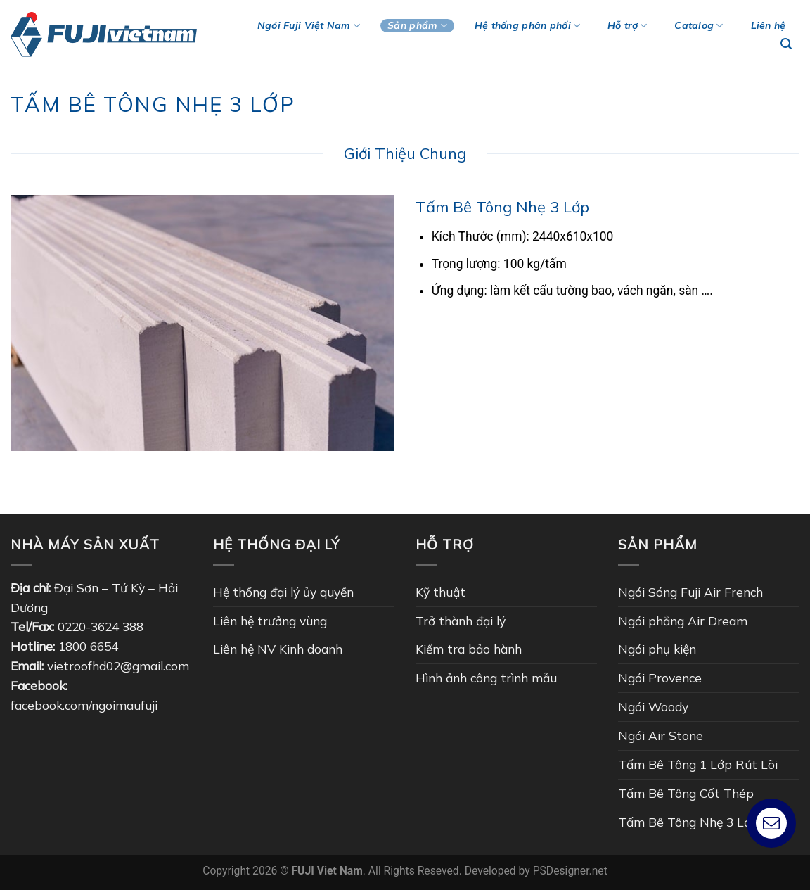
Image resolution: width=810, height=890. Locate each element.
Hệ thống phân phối (528, 25)
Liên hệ (768, 25)
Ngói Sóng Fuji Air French (690, 591)
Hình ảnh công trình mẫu (486, 677)
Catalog (698, 25)
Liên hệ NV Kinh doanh (277, 648)
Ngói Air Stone (660, 735)
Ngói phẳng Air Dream (682, 620)
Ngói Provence (660, 677)
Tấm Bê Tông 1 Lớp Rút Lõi (698, 764)
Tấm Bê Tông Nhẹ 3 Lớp (688, 821)
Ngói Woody (653, 706)
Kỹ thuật (440, 591)
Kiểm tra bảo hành (469, 648)
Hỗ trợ (627, 25)
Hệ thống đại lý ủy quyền (283, 591)
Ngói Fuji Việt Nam (309, 25)
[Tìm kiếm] (786, 44)
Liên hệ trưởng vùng (270, 620)
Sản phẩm (417, 25)
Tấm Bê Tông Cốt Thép (686, 793)
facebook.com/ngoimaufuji (84, 705)
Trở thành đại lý (461, 620)
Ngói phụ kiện (657, 648)
